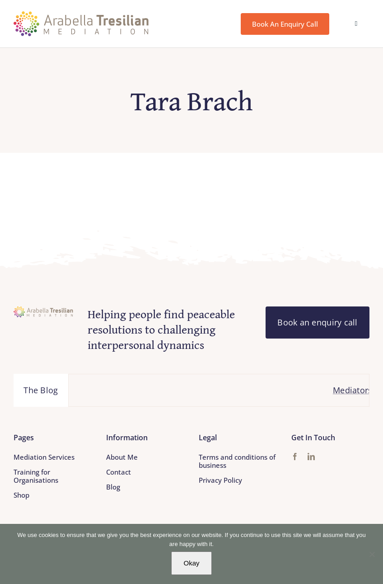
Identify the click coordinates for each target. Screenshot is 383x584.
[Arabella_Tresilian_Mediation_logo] (81, 15)
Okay (191, 563)
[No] (371, 554)
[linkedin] (311, 456)
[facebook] (295, 456)
